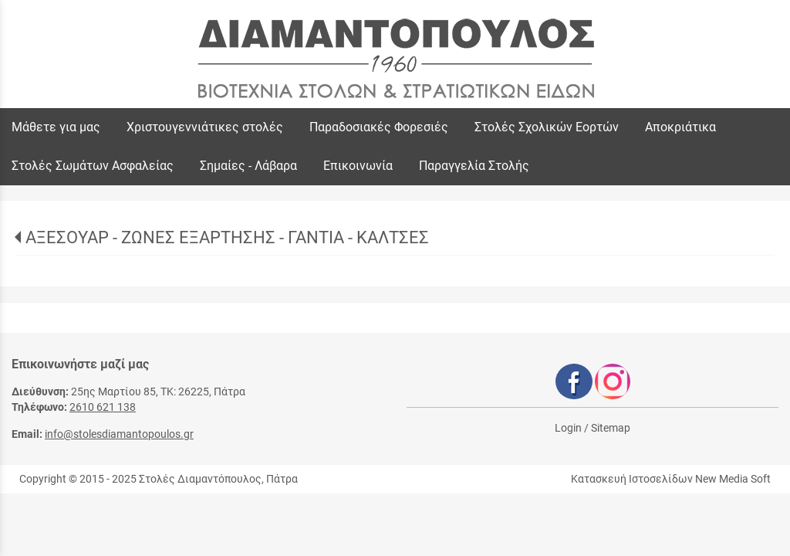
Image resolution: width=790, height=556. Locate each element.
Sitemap (610, 428)
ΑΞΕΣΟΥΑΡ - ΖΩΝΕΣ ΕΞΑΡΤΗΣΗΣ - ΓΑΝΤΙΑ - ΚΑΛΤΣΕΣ (227, 237)
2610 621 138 (102, 407)
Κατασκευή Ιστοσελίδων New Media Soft (671, 479)
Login (568, 428)
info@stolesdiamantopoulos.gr (119, 434)
